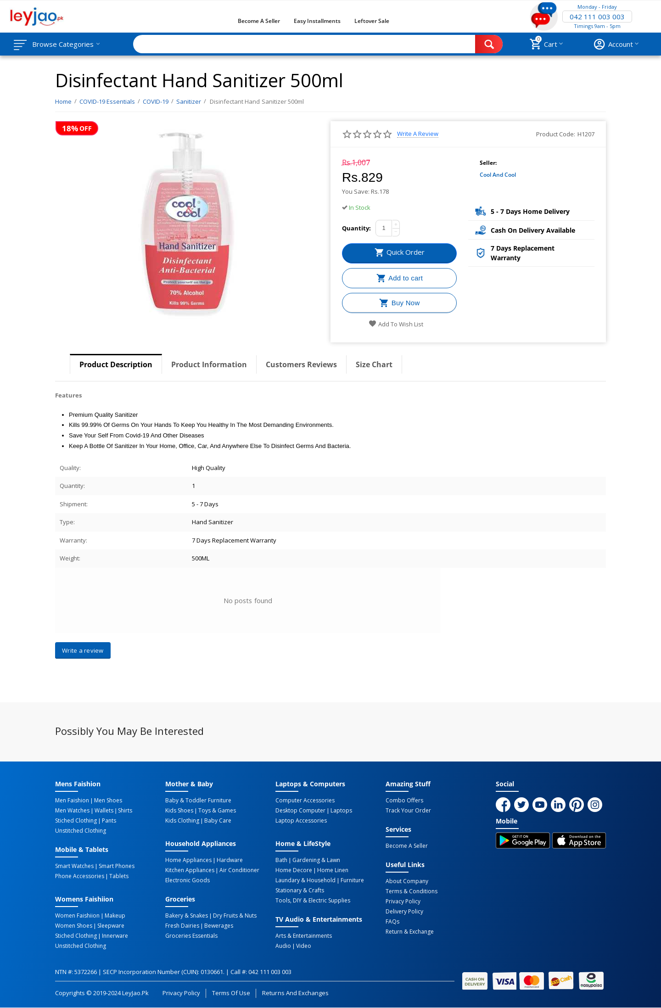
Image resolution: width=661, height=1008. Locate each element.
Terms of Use (231, 993)
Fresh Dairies (182, 926)
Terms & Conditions (411, 891)
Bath (281, 860)
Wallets (104, 810)
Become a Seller (259, 21)
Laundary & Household (305, 880)
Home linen (332, 870)
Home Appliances (188, 860)
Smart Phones (116, 866)
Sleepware (110, 926)
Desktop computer (300, 810)
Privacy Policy (403, 901)
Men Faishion (72, 800)
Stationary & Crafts (299, 890)
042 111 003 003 (597, 16)
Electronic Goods (187, 880)
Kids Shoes (179, 810)
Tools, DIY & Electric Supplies (312, 900)
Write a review (417, 133)
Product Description (115, 364)
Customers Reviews (301, 364)
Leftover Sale (371, 21)
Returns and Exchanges (295, 993)
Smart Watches (74, 866)
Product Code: (555, 134)
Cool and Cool (498, 175)
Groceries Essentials (191, 936)
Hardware (230, 860)
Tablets (119, 876)
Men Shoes (108, 800)
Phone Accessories (79, 876)
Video (303, 946)
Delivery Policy (404, 911)
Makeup (115, 915)
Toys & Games (217, 810)
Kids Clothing (182, 820)
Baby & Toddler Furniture (198, 800)
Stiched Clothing (76, 820)
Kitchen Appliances (189, 870)
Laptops (341, 810)
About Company (407, 881)
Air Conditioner (239, 870)
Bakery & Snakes (186, 915)
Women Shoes (73, 926)
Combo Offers (404, 800)
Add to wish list (396, 324)
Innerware (115, 936)
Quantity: (356, 228)
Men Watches (72, 810)
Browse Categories (63, 44)
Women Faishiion (77, 915)
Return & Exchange (410, 932)
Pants (109, 820)
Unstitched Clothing (80, 831)
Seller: (488, 163)
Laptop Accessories (301, 820)
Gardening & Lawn (316, 860)
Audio (283, 946)
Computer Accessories (305, 800)
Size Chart (374, 364)
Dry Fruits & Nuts (235, 915)
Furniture (352, 880)
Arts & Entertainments (303, 936)
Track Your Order (408, 810)
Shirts (125, 810)
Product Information (209, 364)
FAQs (392, 921)
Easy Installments (317, 21)
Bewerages (218, 926)
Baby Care (217, 820)
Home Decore (293, 870)
